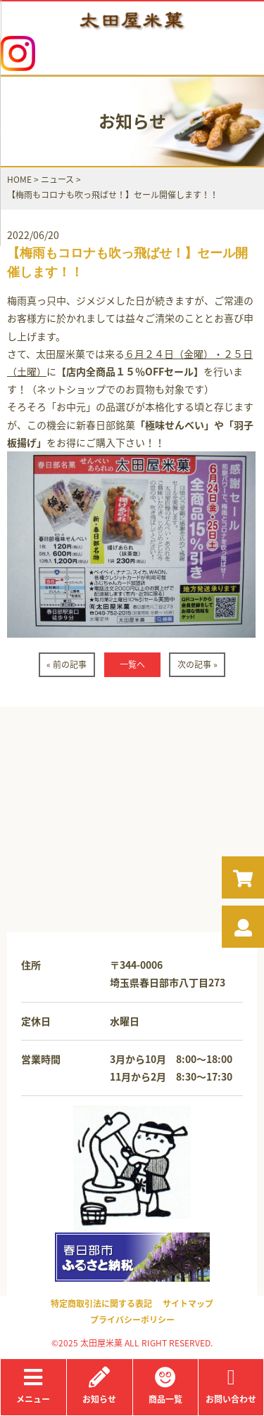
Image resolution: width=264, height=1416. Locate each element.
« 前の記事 (66, 664)
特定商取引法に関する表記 (101, 1303)
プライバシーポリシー (132, 1319)
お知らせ (99, 1386)
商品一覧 (166, 1386)
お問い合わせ (231, 1386)
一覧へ (132, 664)
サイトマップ (188, 1303)
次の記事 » (197, 664)
